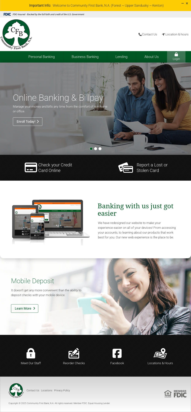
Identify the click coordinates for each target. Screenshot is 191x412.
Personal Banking (41, 57)
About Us (151, 57)
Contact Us (33, 390)
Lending (121, 57)
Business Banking (85, 57)
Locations (46, 390)
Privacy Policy (62, 390)
